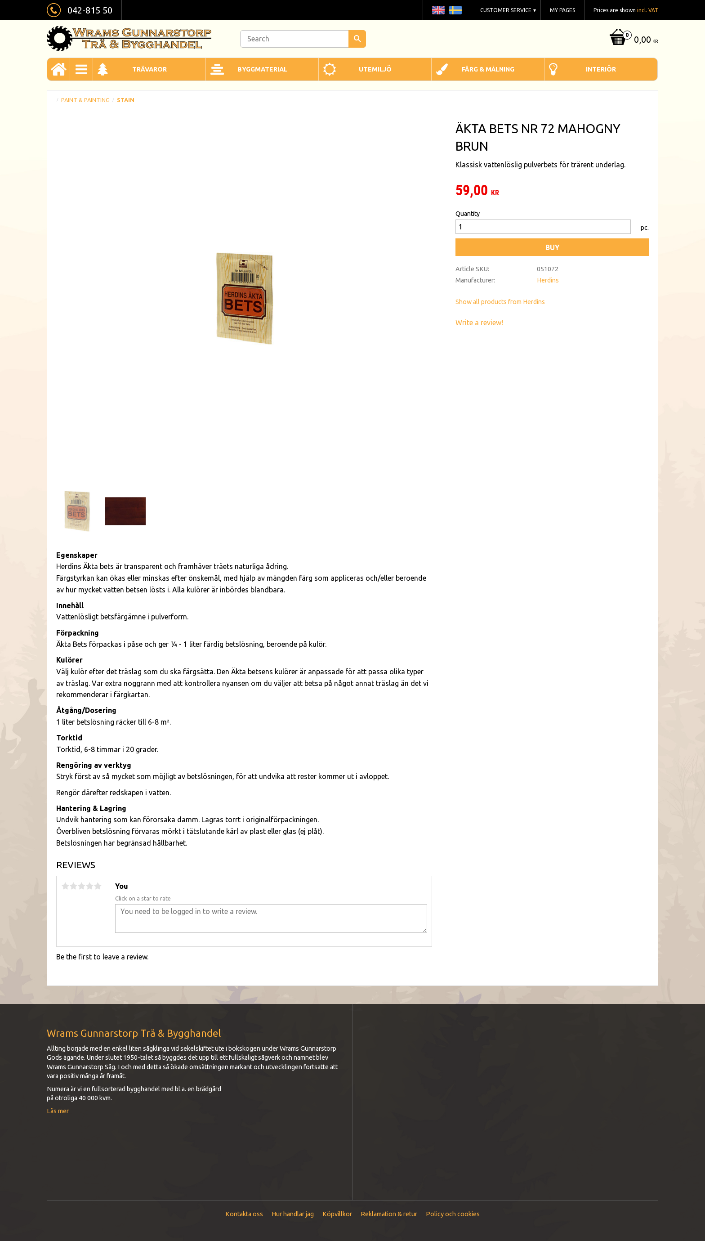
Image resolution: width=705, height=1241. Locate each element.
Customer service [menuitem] (505, 10)
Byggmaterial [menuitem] (262, 69)
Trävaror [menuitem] (149, 69)
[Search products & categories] (303, 39)
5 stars (98, 886)
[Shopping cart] (633, 40)
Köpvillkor (337, 1214)
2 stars (73, 886)
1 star (65, 886)
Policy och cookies (453, 1214)
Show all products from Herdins (500, 301)
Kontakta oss (244, 1214)
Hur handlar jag (293, 1214)
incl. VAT (647, 10)
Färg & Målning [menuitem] (488, 69)
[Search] (357, 39)
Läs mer (58, 1111)
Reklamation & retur (389, 1214)
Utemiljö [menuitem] (375, 69)
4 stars (89, 886)
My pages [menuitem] (562, 10)
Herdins (548, 280)
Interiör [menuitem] (601, 69)
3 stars (81, 886)
